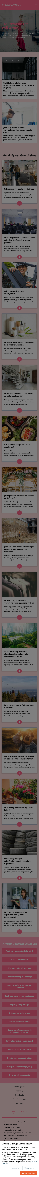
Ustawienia (15, 1168)
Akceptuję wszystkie (28, 1173)
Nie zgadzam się (30, 1168)
